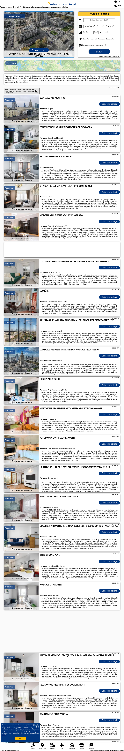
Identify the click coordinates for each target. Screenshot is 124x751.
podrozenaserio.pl (62, 4)
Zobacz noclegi (109, 104)
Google (36, 725)
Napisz (121, 750)
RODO (4, 735)
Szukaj (99, 51)
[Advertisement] (62, 631)
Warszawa (9, 100)
